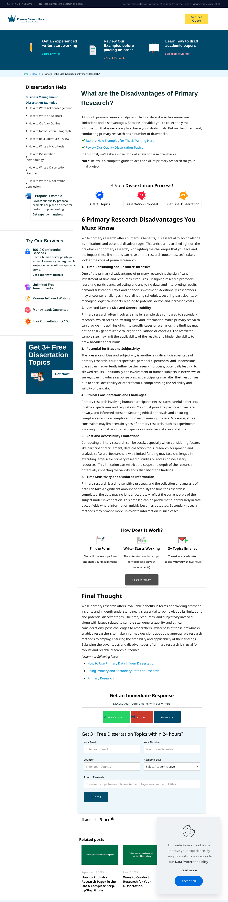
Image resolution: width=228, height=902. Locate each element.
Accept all (189, 881)
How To (36, 75)
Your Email (112, 748)
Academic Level (172, 766)
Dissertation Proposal (141, 206)
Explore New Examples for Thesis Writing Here (119, 142)
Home (25, 75)
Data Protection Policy (191, 862)
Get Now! (62, 376)
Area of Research (142, 783)
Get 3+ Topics (100, 206)
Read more (189, 870)
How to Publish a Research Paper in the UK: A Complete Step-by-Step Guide (98, 885)
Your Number (172, 748)
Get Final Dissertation (183, 206)
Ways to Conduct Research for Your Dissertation (137, 883)
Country (112, 766)
